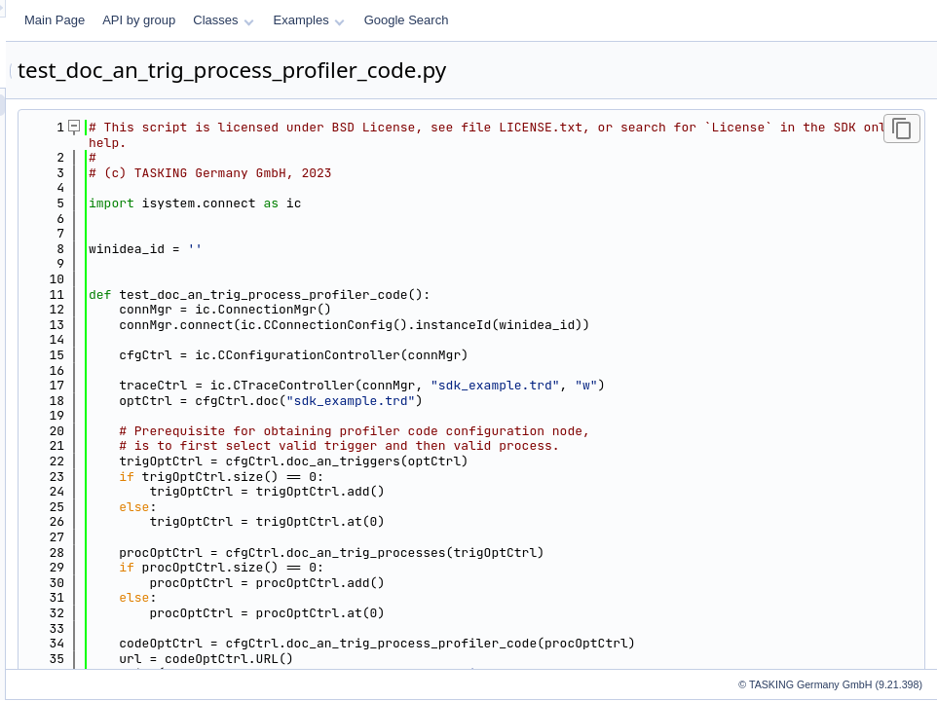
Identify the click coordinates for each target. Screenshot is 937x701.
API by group (382, 20)
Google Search (650, 20)
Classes (466, 20)
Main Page (298, 20)
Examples (552, 20)
